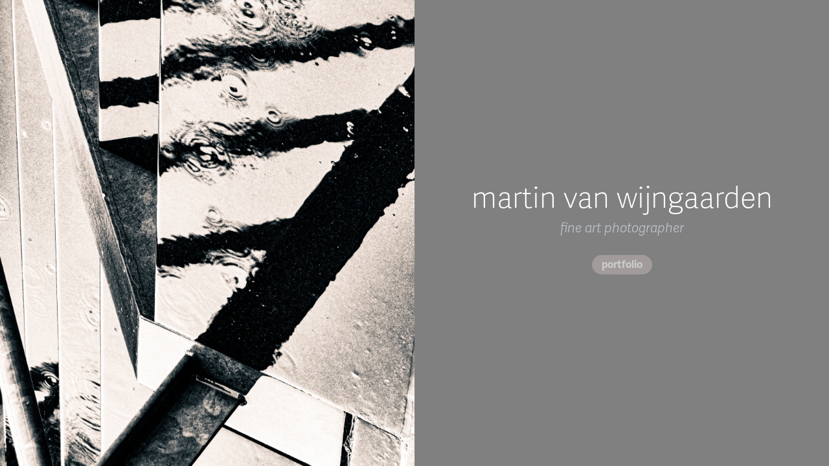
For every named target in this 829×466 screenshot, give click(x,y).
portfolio (622, 264)
